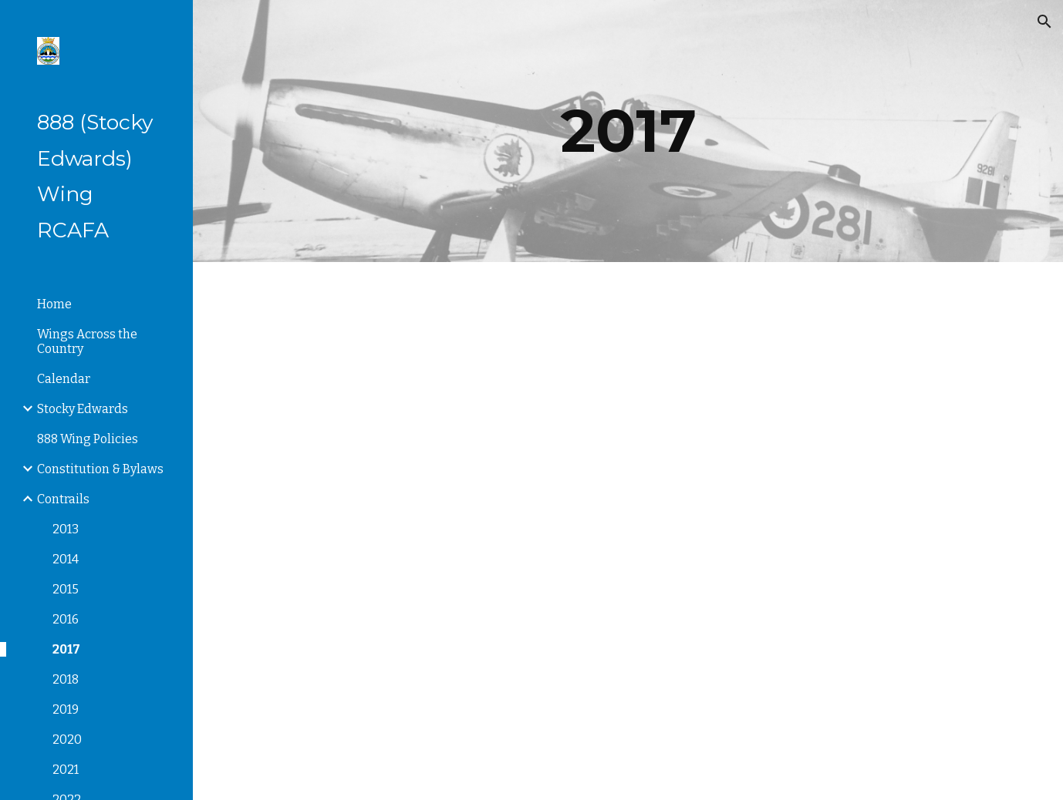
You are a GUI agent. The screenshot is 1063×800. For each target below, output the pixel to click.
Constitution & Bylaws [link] (100, 469)
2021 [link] (65, 769)
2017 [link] (66, 649)
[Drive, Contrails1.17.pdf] (429, 397)
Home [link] (54, 304)
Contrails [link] (63, 499)
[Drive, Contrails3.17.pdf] (429, 666)
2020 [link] (67, 739)
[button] (1044, 21)
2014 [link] (65, 559)
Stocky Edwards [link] (82, 409)
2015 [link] (65, 589)
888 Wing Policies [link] (87, 439)
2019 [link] (65, 709)
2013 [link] (65, 529)
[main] (628, 131)
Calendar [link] (63, 378)
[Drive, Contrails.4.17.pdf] (827, 666)
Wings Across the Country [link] (87, 341)
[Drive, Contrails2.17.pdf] (827, 397)
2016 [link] (65, 619)
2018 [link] (65, 679)
